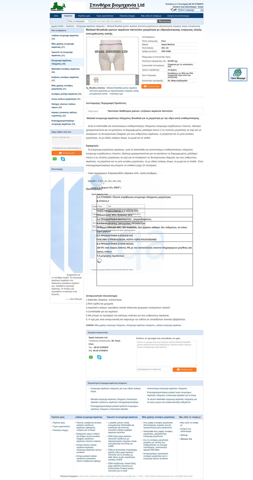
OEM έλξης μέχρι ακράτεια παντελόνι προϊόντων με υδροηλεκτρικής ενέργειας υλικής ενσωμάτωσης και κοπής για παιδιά (122, 441)
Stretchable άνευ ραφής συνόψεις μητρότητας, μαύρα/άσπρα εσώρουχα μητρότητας (158, 433)
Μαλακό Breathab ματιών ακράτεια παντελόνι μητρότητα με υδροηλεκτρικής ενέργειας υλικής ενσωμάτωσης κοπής (114, 91)
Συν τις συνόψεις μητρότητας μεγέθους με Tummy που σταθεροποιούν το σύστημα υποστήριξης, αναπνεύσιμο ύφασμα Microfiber (155, 445)
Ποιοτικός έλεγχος (127, 16)
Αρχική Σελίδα (57, 26)
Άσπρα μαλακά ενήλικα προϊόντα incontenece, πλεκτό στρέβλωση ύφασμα (89, 458)
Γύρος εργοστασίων (105, 16)
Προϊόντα (68, 16)
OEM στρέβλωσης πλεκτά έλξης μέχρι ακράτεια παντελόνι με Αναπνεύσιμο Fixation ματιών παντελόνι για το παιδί (122, 467)
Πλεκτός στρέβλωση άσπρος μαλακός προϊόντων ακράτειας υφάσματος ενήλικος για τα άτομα (89, 426)
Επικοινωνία (66, 153)
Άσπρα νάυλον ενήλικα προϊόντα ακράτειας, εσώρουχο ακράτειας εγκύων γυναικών (89, 448)
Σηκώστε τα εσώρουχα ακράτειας (122, 417)
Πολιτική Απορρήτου (69, 476)
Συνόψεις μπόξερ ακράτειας (64, 94)
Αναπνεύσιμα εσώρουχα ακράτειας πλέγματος (167, 388)
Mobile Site (186, 439)
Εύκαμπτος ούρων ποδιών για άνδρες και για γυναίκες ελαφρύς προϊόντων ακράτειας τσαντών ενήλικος (89, 437)
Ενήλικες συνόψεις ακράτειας (65, 77)
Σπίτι (56, 16)
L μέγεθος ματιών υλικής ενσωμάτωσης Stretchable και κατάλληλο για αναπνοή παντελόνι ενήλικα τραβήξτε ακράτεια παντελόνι (121, 428)
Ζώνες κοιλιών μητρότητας (64, 99)
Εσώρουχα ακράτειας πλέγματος (90, 26)
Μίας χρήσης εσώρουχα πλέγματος (110, 325)
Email (200, 7)
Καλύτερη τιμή (116, 94)
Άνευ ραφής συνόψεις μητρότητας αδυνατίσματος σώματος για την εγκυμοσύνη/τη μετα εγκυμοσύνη (158, 425)
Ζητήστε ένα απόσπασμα (184, 7)
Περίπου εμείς (84, 16)
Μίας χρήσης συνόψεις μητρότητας (158, 417)
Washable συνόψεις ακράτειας (66, 69)
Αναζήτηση (166, 21)
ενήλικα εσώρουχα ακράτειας (65, 35)
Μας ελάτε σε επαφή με (151, 16)
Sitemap (184, 435)
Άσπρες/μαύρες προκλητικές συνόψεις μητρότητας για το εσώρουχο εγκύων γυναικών (155, 456)
